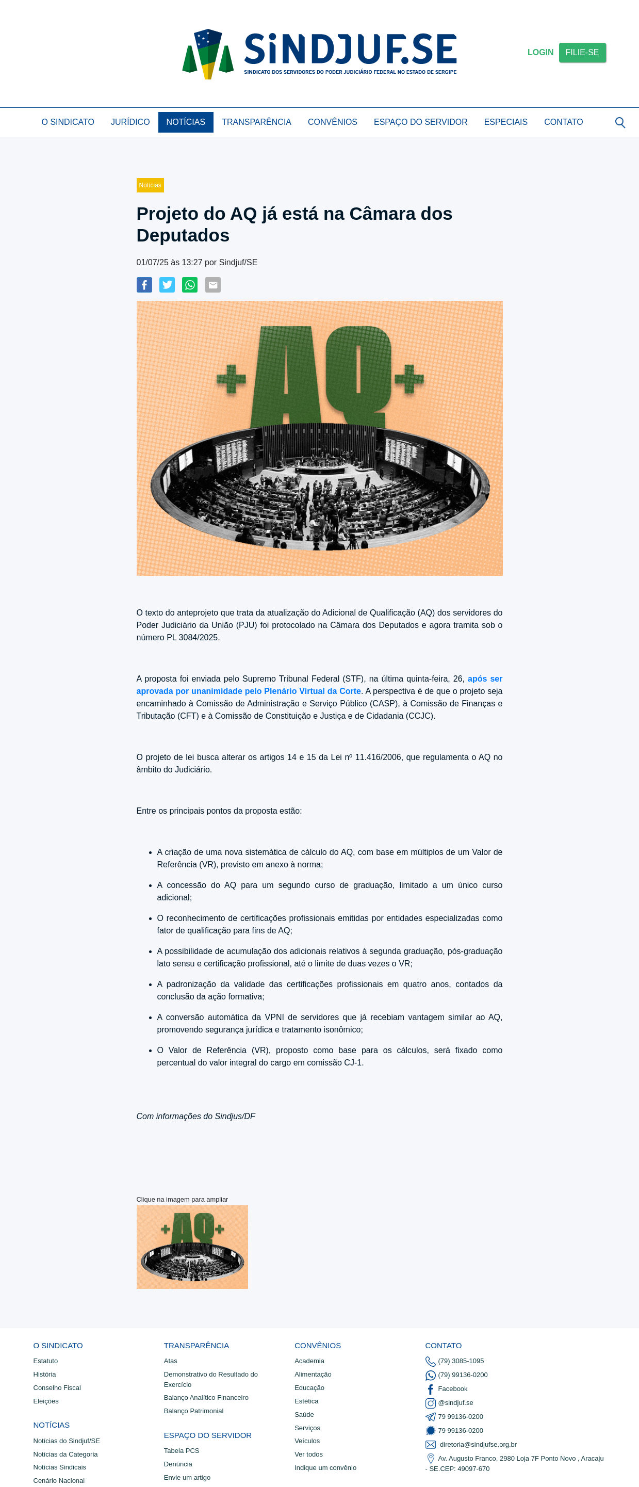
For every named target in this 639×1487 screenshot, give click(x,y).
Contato (563, 122)
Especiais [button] (506, 122)
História (45, 1374)
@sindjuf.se (449, 1403)
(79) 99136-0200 (456, 1375)
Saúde (304, 1414)
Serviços (307, 1428)
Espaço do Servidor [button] (421, 122)
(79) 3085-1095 (454, 1361)
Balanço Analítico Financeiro (206, 1397)
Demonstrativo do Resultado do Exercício (211, 1379)
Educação (309, 1388)
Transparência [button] (256, 122)
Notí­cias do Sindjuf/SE (67, 1441)
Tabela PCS (182, 1450)
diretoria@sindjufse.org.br (471, 1445)
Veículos (307, 1441)
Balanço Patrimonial (194, 1411)
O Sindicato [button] (68, 122)
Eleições (46, 1401)
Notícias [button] (186, 122)
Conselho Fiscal (57, 1388)
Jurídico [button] (130, 122)
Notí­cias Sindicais (60, 1467)
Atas (170, 1361)
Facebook (446, 1389)
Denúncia (178, 1464)
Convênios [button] (332, 122)
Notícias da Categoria (66, 1454)
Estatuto (46, 1361)
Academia (309, 1361)
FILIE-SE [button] (582, 52)
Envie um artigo (187, 1477)
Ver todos (308, 1454)
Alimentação (313, 1374)
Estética (306, 1401)
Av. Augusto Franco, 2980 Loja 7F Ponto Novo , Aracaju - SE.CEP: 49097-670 (514, 1463)
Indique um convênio (325, 1468)
